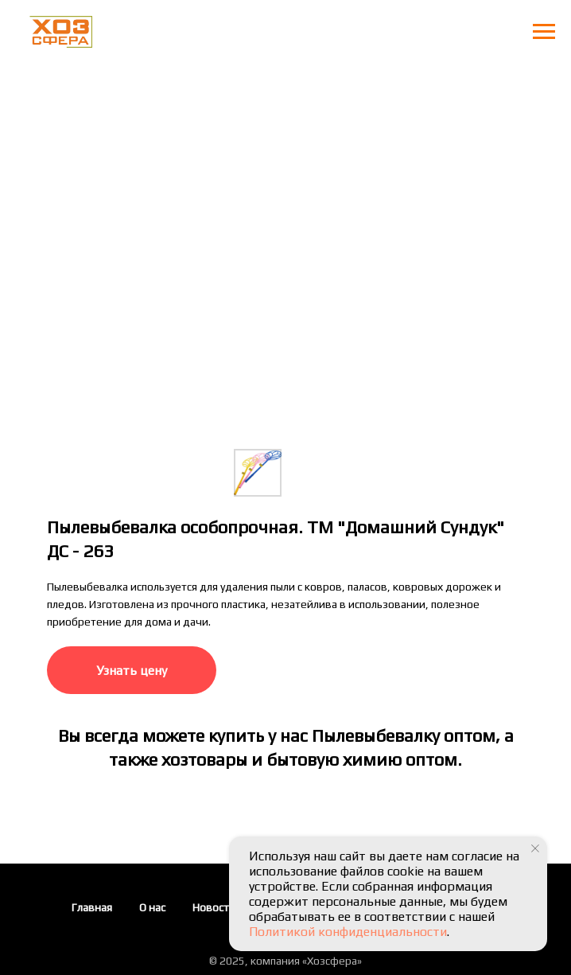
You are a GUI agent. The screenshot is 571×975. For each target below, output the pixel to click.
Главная (92, 907)
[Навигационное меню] (544, 32)
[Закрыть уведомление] (535, 848)
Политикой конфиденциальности (348, 931)
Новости (213, 907)
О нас (152, 907)
